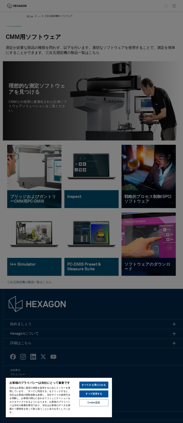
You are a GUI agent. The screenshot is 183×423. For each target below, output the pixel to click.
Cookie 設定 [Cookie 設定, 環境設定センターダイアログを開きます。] (93, 403)
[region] (59, 397)
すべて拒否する (93, 394)
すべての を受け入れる (94, 385)
